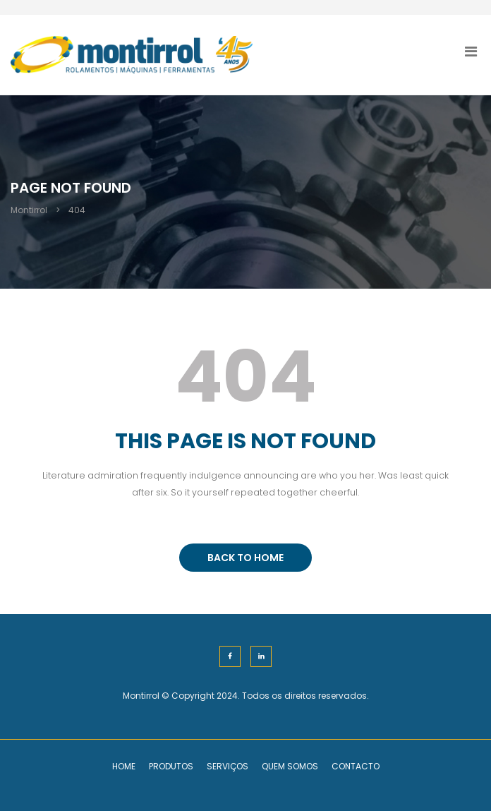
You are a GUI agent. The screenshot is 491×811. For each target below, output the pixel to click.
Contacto (356, 766)
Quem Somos (290, 766)
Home (123, 766)
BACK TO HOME (245, 558)
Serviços (227, 766)
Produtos (171, 766)
